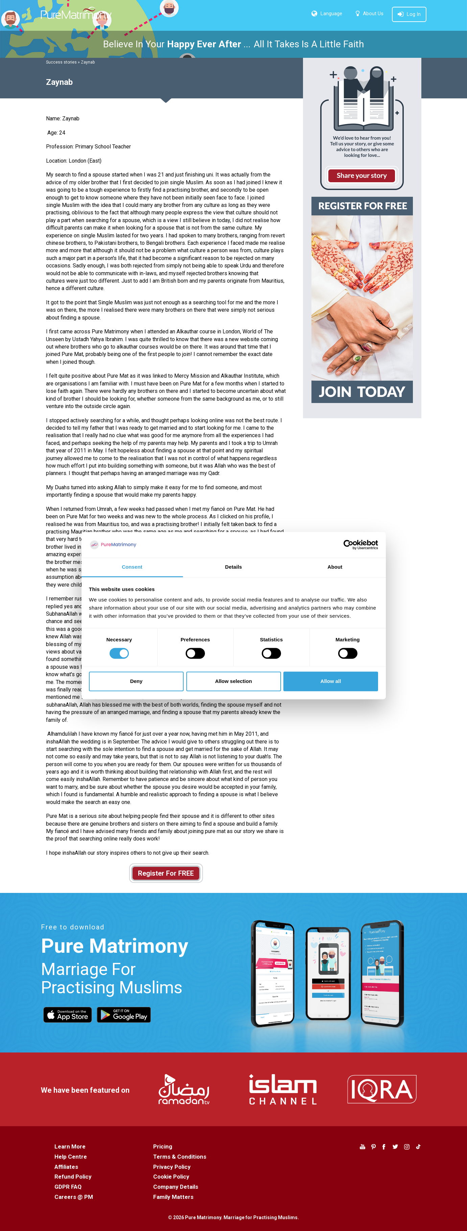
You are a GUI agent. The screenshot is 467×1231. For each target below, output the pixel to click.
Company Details (175, 1186)
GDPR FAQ (67, 1186)
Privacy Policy (172, 1166)
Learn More (70, 1146)
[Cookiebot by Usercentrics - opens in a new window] (348, 545)
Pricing (162, 1146)
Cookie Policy (171, 1176)
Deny (136, 681)
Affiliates (66, 1166)
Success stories (61, 62)
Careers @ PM (73, 1196)
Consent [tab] (132, 567)
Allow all (331, 681)
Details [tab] (233, 567)
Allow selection (233, 681)
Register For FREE (166, 873)
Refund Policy (73, 1176)
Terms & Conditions (179, 1156)
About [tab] (335, 567)
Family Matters (173, 1196)
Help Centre (70, 1156)
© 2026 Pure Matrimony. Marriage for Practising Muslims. (233, 1217)
